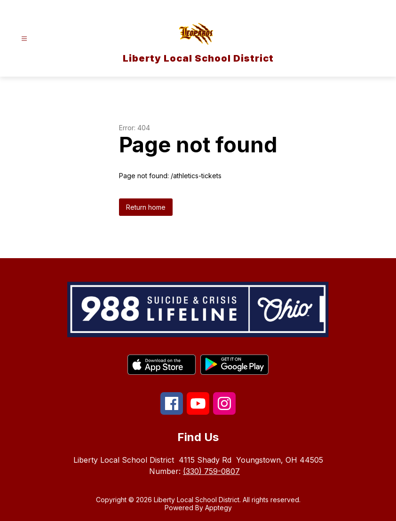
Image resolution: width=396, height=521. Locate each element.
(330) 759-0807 (211, 471)
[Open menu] (24, 38)
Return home (146, 207)
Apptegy (218, 508)
